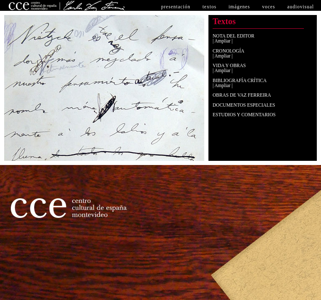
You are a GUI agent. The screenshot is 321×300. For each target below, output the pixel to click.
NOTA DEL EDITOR (233, 35)
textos (210, 6)
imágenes (239, 6)
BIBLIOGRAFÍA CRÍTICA (240, 80)
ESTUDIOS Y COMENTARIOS (244, 114)
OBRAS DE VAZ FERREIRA (242, 95)
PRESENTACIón (175, 6)
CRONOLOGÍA (228, 50)
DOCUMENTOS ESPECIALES (244, 105)
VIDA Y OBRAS (229, 65)
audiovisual (300, 6)
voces (268, 6)
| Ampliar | (223, 40)
